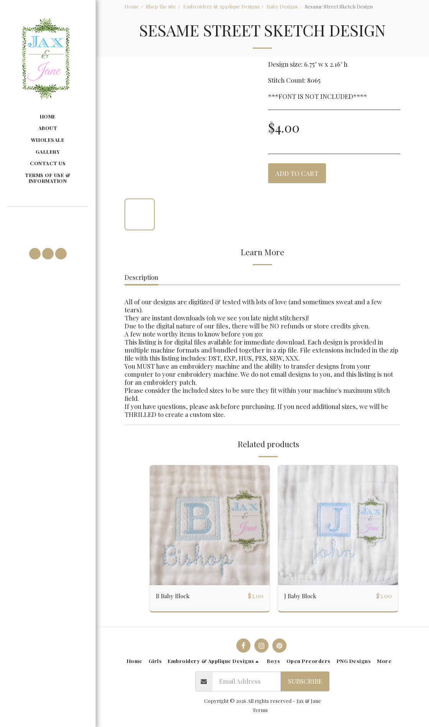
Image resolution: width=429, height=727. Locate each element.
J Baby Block (301, 596)
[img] (210, 525)
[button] (47, 217)
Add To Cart (296, 173)
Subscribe (305, 681)
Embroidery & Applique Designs (221, 6)
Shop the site (161, 6)
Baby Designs (282, 6)
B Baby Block (174, 596)
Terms (260, 709)
